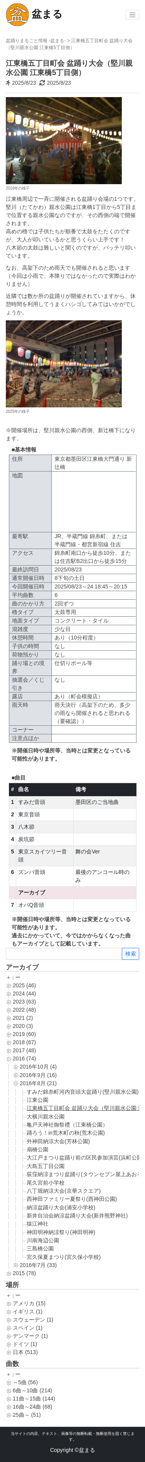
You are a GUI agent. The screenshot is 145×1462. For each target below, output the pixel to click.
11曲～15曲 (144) (34, 1398)
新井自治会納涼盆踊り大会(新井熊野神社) (77, 1215)
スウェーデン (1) (33, 1320)
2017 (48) (24, 1050)
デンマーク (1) (30, 1336)
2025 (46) (24, 985)
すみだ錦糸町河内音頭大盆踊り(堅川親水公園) (82, 1092)
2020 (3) (23, 1026)
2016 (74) (24, 1058)
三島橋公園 (40, 1248)
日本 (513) (25, 1352)
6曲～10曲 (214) (32, 1390)
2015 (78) (24, 1273)
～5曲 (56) (25, 1382)
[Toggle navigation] (132, 15)
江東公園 (37, 1100)
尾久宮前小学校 (46, 1183)
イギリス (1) (28, 1311)
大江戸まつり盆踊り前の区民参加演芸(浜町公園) (85, 1157)
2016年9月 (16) (38, 1075)
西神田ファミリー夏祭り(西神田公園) (72, 1199)
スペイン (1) (28, 1328)
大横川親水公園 (46, 1116)
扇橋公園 (37, 1149)
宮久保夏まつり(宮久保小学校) (64, 1257)
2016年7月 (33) (38, 1265)
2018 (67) (24, 1042)
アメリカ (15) (29, 1303)
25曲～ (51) (27, 1415)
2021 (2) (23, 1018)
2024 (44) (24, 993)
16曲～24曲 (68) (32, 1407)
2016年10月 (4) (38, 1067)
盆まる (34, 14)
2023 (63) (24, 1002)
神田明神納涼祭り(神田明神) (61, 1232)
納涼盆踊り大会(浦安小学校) (61, 1207)
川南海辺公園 (43, 1240)
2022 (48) (24, 1010)
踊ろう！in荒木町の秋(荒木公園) (66, 1133)
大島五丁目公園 (46, 1166)
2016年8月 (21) (38, 1083)
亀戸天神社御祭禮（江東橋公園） (67, 1125)
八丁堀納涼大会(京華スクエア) (64, 1191)
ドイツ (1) (25, 1344)
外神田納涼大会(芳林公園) (58, 1141)
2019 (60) (24, 1034)
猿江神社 (37, 1224)
